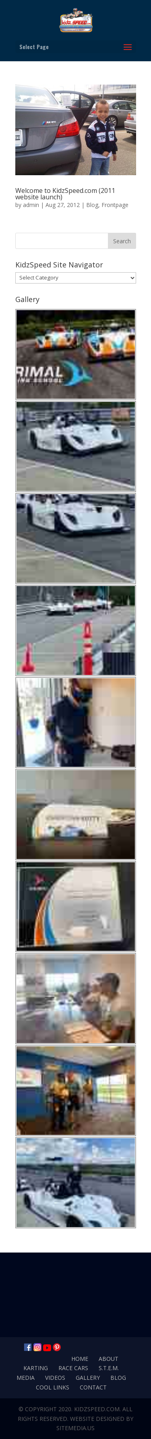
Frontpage (114, 205)
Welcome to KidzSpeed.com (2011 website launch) (65, 193)
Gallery (88, 1377)
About (108, 1358)
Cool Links (52, 1387)
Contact (93, 1387)
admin (31, 205)
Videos (55, 1377)
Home (79, 1358)
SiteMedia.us (75, 1428)
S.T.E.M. (109, 1368)
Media (26, 1377)
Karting (35, 1368)
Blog (92, 205)
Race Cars (73, 1368)
